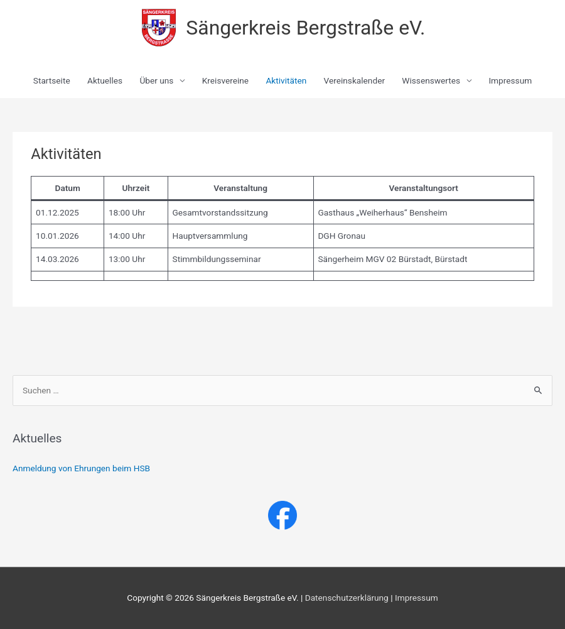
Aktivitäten (286, 80)
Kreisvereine (225, 80)
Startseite (51, 80)
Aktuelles (104, 80)
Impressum (510, 80)
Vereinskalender (354, 80)
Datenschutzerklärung (347, 598)
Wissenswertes (431, 80)
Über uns (156, 80)
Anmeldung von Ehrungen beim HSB (81, 468)
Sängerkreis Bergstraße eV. (305, 28)
